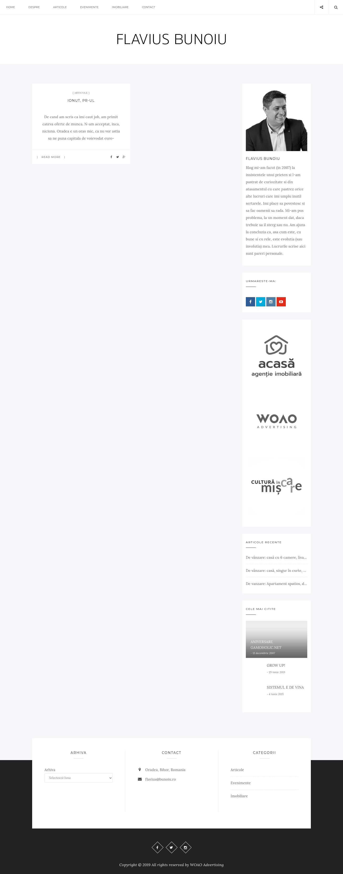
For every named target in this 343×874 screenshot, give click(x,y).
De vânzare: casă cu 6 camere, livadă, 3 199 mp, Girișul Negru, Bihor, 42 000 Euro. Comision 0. (276, 557)
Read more (51, 157)
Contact (148, 7)
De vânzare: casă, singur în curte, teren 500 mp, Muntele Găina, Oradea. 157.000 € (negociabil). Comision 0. (276, 570)
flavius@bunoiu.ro (160, 779)
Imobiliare (120, 7)
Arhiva (50, 769)
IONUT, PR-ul (81, 100)
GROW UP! (276, 665)
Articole (60, 7)
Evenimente (89, 7)
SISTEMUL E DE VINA (285, 687)
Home (10, 7)
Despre (34, 7)
